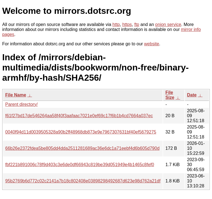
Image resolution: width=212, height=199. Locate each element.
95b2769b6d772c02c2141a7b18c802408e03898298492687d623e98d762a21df (82, 181)
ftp (136, 24)
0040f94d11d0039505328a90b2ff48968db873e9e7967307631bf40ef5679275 (80, 132)
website (151, 43)
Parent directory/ (21, 104)
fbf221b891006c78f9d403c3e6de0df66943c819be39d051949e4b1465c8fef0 (79, 164)
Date (192, 95)
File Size (169, 95)
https (127, 24)
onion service (168, 24)
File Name (15, 95)
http (116, 24)
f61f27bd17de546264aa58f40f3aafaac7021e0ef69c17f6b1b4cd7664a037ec (79, 115)
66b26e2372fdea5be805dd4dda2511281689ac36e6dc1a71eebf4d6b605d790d (82, 148)
